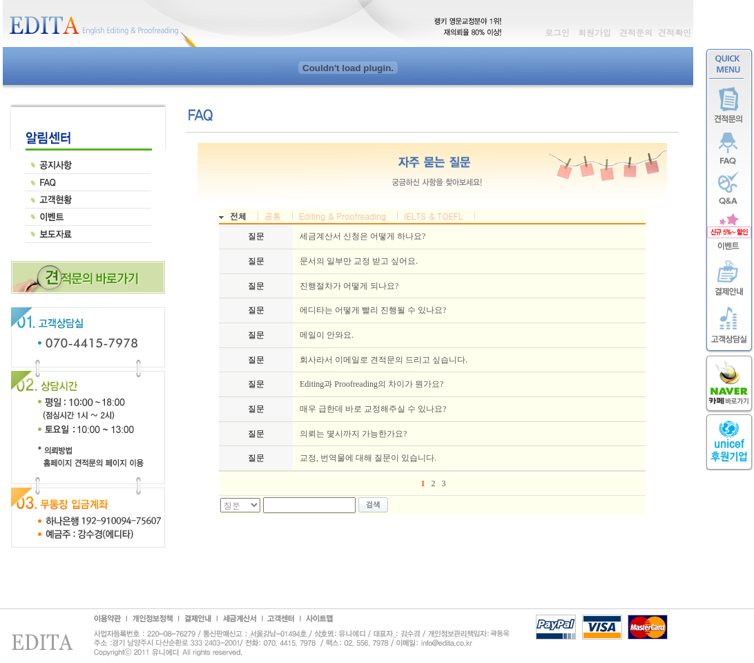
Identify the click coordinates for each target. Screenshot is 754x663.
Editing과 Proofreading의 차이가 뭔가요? (371, 384)
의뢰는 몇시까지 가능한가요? (353, 434)
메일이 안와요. (327, 335)
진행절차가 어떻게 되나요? (349, 286)
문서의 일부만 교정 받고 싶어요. (359, 261)
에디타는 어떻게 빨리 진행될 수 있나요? (373, 310)
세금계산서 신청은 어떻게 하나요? (362, 236)
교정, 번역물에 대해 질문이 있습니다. (368, 458)
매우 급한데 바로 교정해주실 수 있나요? (373, 409)
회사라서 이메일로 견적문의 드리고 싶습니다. (383, 360)
